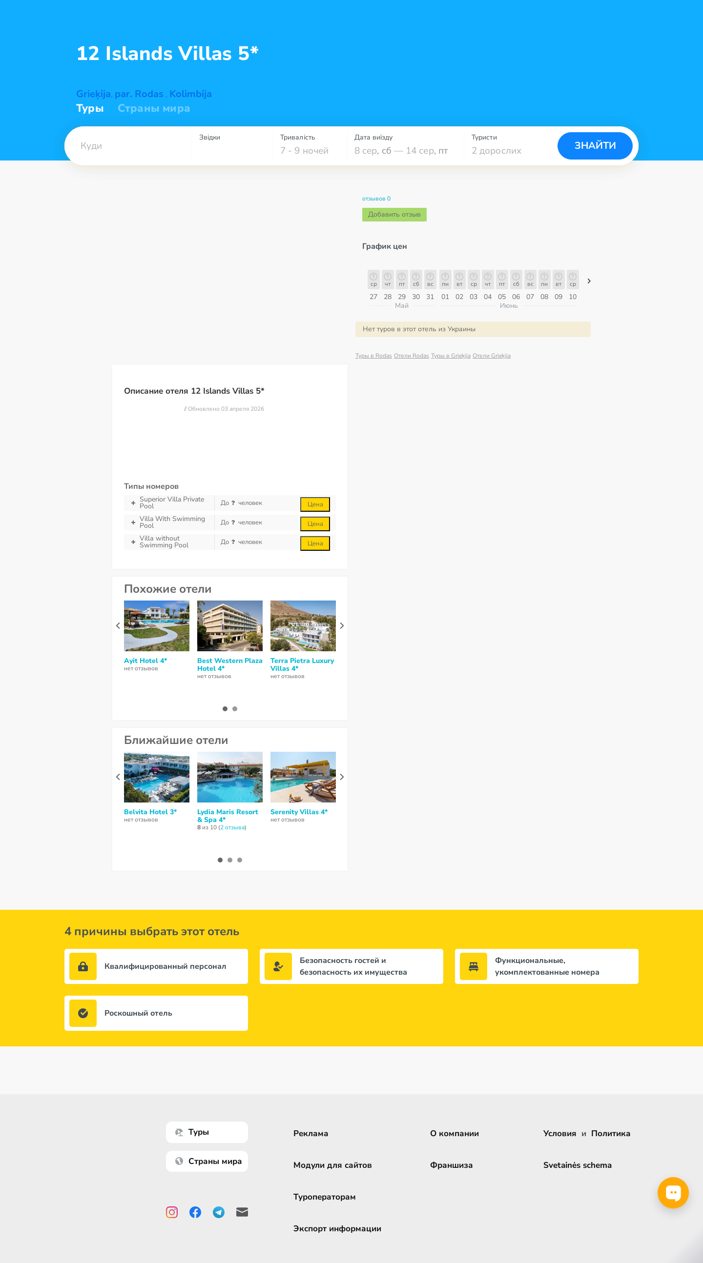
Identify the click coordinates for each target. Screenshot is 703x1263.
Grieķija (93, 94)
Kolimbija (190, 94)
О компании (457, 1133)
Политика (611, 1133)
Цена (315, 504)
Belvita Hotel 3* (150, 812)
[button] (127, 145)
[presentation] (118, 625)
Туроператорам (327, 1197)
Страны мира (154, 108)
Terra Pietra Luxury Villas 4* (302, 665)
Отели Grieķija (492, 356)
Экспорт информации (340, 1228)
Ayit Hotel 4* (145, 661)
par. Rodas (139, 94)
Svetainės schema (577, 1165)
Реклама (313, 1133)
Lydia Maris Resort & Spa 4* (227, 816)
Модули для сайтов (335, 1165)
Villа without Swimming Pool (169, 542)
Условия (560, 1133)
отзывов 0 (376, 199)
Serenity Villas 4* (299, 812)
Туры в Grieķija (451, 356)
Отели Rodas (411, 356)
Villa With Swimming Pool (169, 522)
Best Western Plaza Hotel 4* (230, 665)
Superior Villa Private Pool (169, 503)
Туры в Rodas (373, 356)
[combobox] (127, 145)
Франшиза (454, 1165)
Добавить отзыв (394, 214)
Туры (90, 108)
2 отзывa (232, 827)
